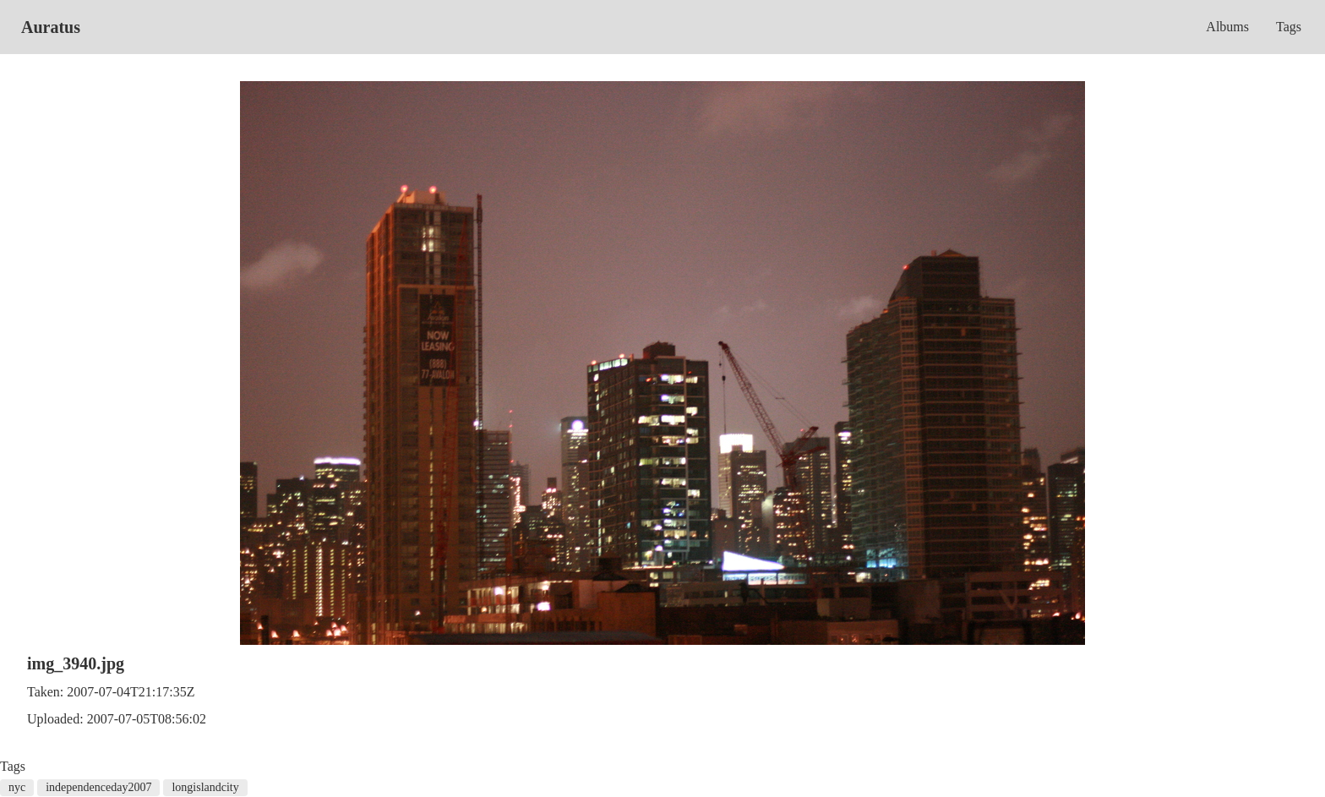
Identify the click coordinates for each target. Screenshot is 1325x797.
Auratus (50, 27)
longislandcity (205, 787)
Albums (1227, 26)
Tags (1288, 26)
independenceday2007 (98, 787)
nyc (16, 787)
